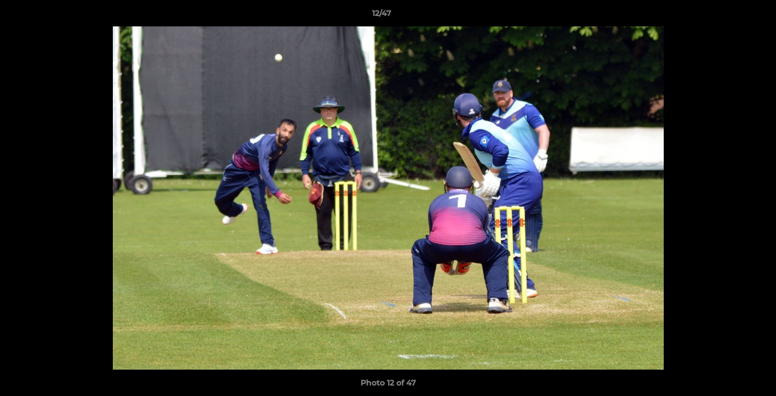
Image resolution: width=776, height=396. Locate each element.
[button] (729, 16)
